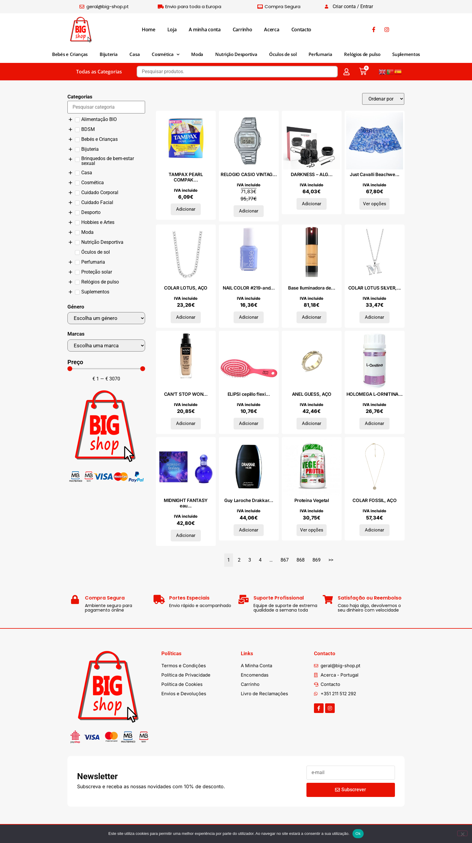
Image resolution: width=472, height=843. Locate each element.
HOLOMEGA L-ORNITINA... (374, 394)
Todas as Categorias (99, 71)
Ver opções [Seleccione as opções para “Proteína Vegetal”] (311, 530)
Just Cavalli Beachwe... (374, 174)
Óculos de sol (283, 54)
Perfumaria (320, 54)
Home (148, 29)
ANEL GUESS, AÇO (312, 394)
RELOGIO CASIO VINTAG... (249, 174)
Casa (134, 54)
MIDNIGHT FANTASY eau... (186, 503)
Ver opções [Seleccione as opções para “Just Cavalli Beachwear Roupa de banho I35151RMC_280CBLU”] (374, 203)
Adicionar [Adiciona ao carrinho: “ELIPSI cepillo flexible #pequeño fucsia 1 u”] (248, 423)
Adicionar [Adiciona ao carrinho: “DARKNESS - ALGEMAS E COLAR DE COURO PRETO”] (311, 203)
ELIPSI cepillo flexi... (249, 394)
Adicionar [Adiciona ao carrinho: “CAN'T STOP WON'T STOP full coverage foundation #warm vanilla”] (185, 423)
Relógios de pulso (362, 54)
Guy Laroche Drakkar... (248, 500)
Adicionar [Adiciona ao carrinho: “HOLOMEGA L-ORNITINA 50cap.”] (374, 423)
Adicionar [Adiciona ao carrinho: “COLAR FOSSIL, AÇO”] (374, 530)
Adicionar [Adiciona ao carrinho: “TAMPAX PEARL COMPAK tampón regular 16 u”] (185, 209)
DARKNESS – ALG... (311, 174)
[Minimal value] (106, 368)
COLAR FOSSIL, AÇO (374, 500)
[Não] (462, 833)
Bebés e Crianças (70, 54)
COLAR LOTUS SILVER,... (374, 288)
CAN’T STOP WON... (186, 394)
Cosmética (165, 54)
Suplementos (406, 54)
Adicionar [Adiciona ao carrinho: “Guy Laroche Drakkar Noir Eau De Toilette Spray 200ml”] (248, 530)
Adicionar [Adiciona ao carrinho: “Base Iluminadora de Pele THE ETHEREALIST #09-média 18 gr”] (311, 317)
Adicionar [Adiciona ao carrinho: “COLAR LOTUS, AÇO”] (185, 317)
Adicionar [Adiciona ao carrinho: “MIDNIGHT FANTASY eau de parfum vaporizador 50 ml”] (185, 535)
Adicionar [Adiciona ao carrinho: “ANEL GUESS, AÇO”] (311, 423)
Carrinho (242, 29)
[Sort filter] (383, 99)
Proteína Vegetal (311, 500)
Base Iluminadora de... (311, 288)
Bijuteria (108, 54)
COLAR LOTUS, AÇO (185, 288)
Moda (197, 54)
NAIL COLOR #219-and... (249, 288)
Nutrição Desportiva (236, 54)
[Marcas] (106, 345)
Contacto (301, 29)
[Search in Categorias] (106, 107)
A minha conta (205, 29)
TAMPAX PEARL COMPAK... (186, 177)
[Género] (106, 318)
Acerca (271, 29)
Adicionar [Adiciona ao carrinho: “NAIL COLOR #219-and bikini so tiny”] (248, 317)
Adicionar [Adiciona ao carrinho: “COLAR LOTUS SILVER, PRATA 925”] (374, 317)
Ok (358, 833)
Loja (172, 29)
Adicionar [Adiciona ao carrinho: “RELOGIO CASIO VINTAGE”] (248, 211)
